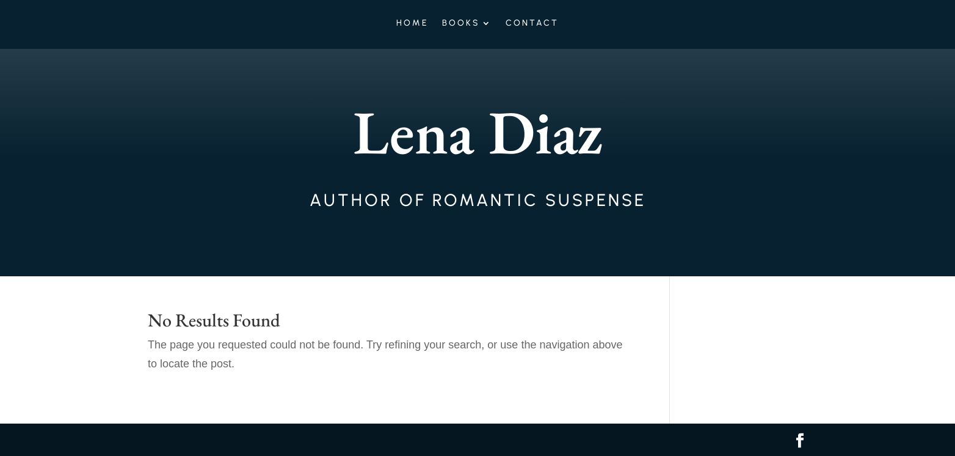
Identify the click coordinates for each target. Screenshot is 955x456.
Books (461, 23)
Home (412, 23)
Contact (532, 23)
